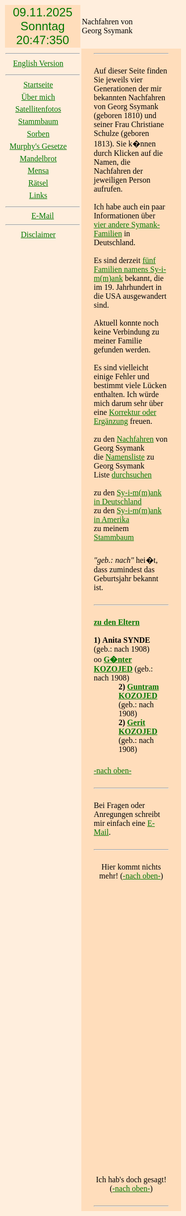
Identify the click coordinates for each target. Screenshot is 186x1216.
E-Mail (42, 215)
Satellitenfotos (38, 109)
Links (38, 195)
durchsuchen (132, 475)
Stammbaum (38, 121)
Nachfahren (135, 439)
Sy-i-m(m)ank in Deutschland (128, 497)
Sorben (38, 134)
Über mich (38, 97)
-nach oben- (112, 770)
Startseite (38, 84)
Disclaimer (38, 234)
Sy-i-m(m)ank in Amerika (128, 515)
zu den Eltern (116, 622)
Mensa (38, 170)
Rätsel (38, 183)
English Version (38, 63)
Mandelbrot (38, 158)
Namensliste (125, 457)
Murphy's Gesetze (37, 146)
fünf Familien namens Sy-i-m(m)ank (130, 269)
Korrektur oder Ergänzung (125, 416)
